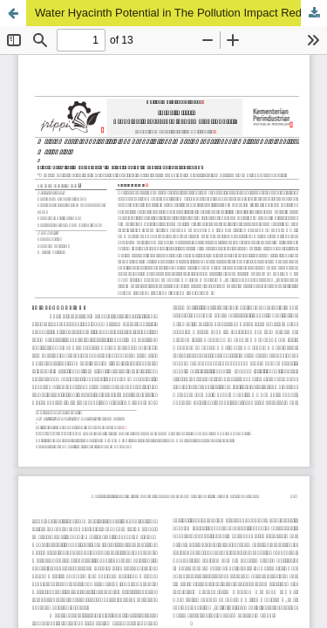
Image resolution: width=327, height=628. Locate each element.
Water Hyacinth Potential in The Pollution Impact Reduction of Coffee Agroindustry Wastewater (181, 12)
